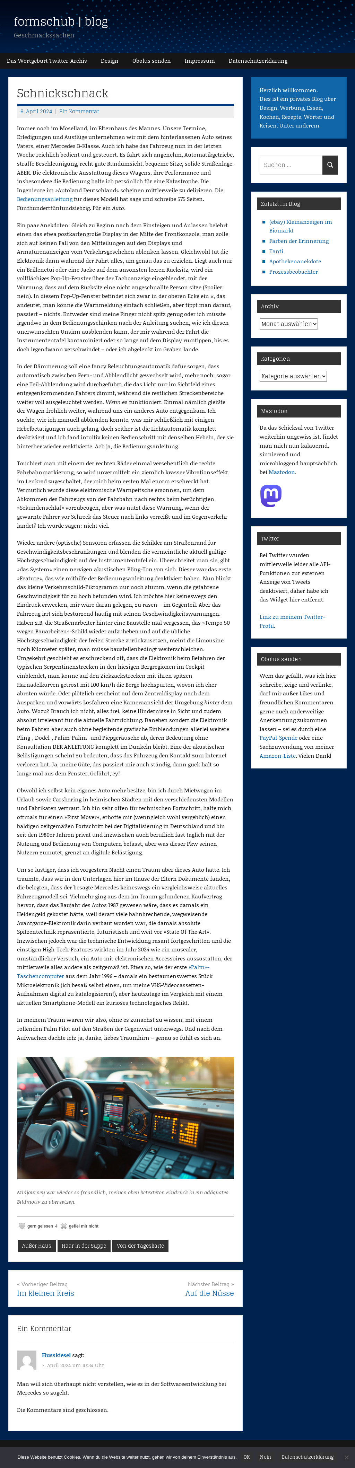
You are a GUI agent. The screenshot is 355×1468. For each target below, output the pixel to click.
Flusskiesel (56, 1355)
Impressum (200, 60)
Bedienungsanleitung (44, 199)
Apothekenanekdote (295, 261)
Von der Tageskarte (140, 1245)
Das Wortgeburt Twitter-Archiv (47, 60)
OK (247, 1457)
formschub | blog (61, 21)
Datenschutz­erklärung (258, 60)
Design (110, 60)
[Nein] (346, 1457)
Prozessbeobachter (293, 271)
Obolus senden (151, 60)
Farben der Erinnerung (299, 241)
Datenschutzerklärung (308, 1457)
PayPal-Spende (278, 737)
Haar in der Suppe (84, 1245)
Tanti (276, 251)
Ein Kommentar (79, 111)
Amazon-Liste (278, 755)
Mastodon (282, 472)
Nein (265, 1457)
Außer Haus (36, 1245)
